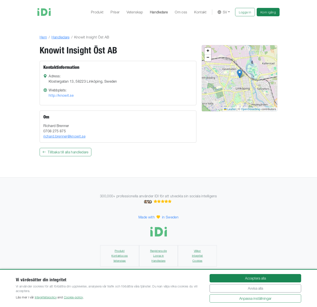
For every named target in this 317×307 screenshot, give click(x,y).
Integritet (197, 255)
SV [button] (222, 12)
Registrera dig (158, 251)
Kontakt (200, 12)
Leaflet (230, 109)
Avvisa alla (255, 288)
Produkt (97, 12)
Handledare (159, 12)
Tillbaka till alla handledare (65, 152)
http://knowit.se (61, 95)
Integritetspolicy (46, 297)
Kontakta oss (119, 255)
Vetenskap (135, 12)
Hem (43, 37)
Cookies (197, 260)
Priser (115, 12)
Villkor (197, 251)
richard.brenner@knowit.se (64, 136)
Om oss (181, 12)
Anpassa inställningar (255, 298)
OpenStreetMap (251, 109)
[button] (245, 12)
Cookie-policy (73, 297)
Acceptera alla (255, 278)
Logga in (158, 255)
